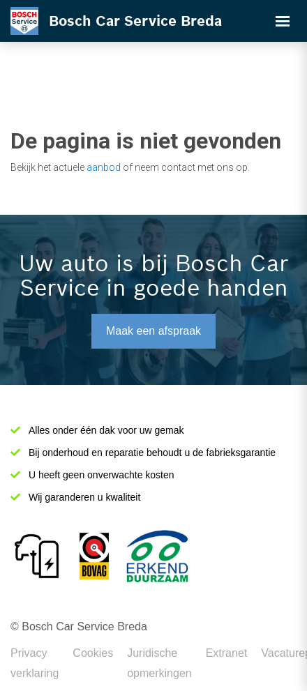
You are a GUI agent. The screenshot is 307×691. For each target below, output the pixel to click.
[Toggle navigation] (283, 21)
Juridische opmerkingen (159, 663)
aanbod (104, 167)
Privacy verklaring (34, 663)
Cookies (93, 653)
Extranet (227, 653)
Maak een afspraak (153, 331)
